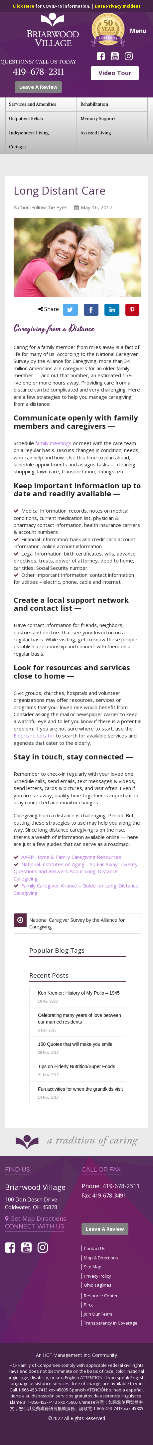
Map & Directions (101, 1258)
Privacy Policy (97, 1276)
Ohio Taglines (97, 1285)
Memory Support (97, 118)
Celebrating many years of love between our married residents (79, 1019)
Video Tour (114, 73)
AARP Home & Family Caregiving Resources (71, 857)
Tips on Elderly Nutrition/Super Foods (76, 1066)
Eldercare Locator (34, 735)
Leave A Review (105, 1228)
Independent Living (29, 133)
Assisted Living (95, 133)
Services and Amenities (32, 104)
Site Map (92, 1267)
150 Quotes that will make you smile (75, 1044)
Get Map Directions (35, 1218)
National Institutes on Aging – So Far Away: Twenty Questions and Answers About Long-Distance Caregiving (76, 871)
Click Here (24, 6)
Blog (88, 1305)
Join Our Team (98, 1314)
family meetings (53, 443)
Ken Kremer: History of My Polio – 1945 (79, 993)
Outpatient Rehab (26, 118)
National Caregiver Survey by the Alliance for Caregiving (77, 923)
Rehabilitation (94, 104)
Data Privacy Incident (117, 6)
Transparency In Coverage (110, 1323)
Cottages (18, 147)
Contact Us (94, 1248)
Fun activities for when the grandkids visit (80, 1089)
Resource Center (101, 1296)
